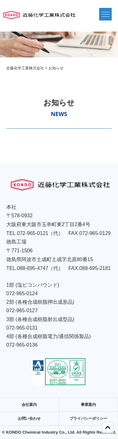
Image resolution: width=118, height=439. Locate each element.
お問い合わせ (29, 418)
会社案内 (29, 404)
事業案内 (88, 404)
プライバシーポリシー (88, 418)
